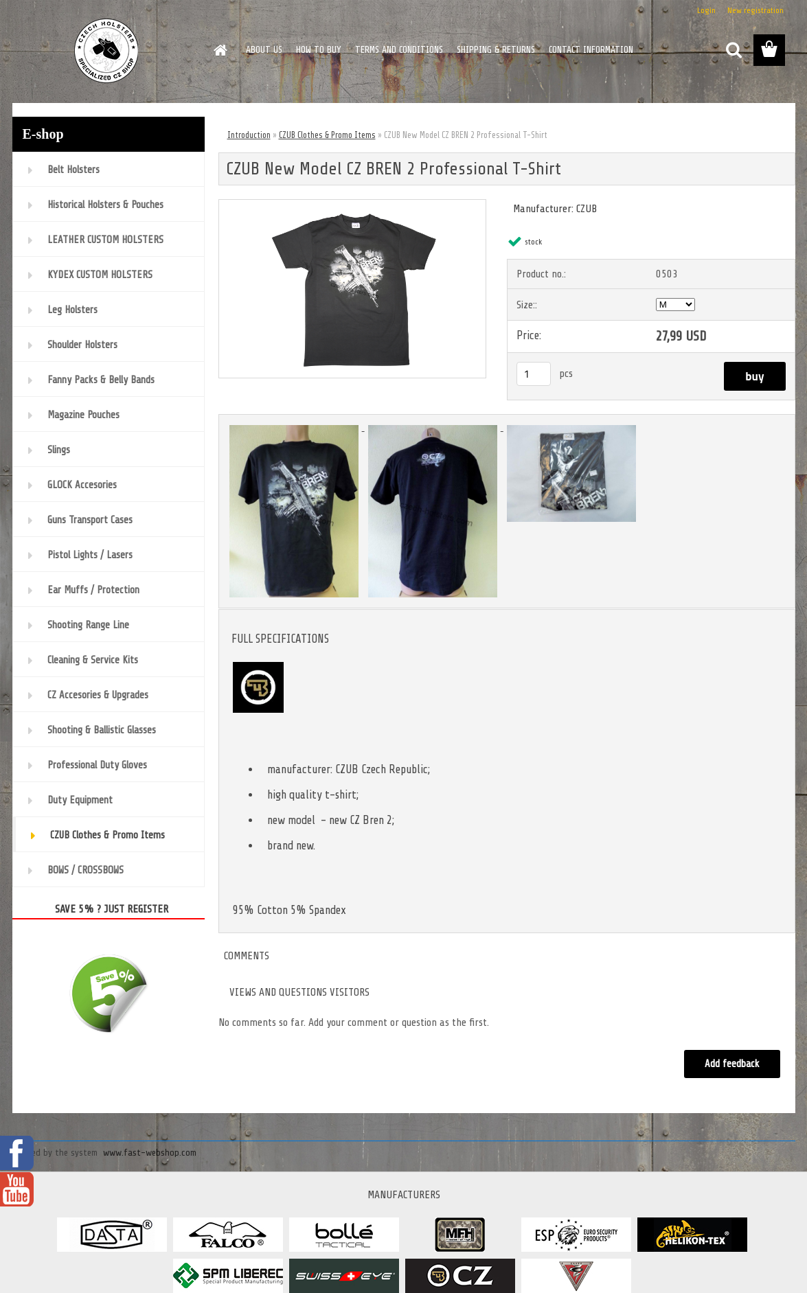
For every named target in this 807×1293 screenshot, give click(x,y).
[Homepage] (220, 50)
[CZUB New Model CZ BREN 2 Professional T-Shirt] (352, 205)
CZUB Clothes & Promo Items (327, 135)
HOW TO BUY (318, 50)
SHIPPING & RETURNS (496, 50)
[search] (733, 50)
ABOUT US (264, 50)
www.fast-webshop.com (149, 1152)
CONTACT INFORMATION (591, 50)
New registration (755, 10)
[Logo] (106, 50)
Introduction (249, 135)
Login (706, 10)
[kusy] (533, 374)
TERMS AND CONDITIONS (399, 50)
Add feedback (732, 1064)
